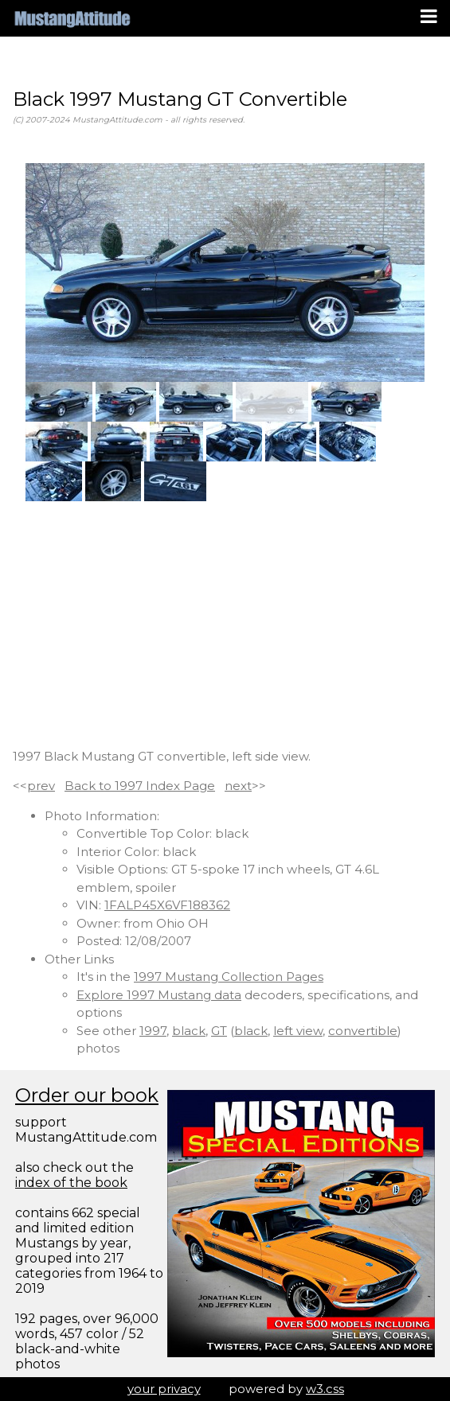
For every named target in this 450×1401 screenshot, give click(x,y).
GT (219, 1030)
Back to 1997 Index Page (140, 785)
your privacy (164, 1388)
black (188, 1030)
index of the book (71, 1182)
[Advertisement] (225, 624)
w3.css (325, 1388)
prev (41, 785)
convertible (362, 1030)
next (238, 785)
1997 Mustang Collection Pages (228, 976)
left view (298, 1030)
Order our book (86, 1095)
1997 (152, 1030)
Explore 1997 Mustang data (158, 994)
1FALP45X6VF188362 (167, 905)
